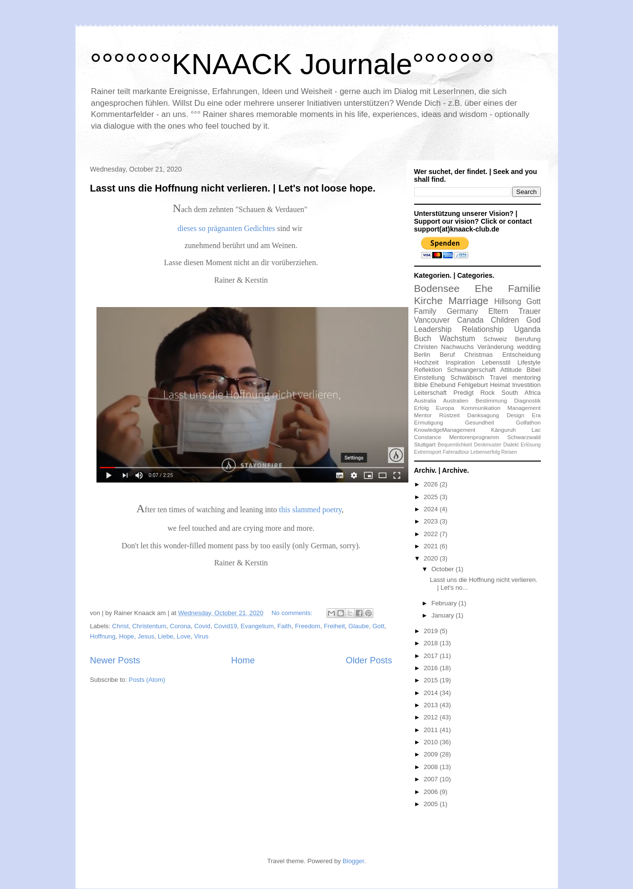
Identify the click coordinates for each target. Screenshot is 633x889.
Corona (180, 626)
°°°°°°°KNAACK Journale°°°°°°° (292, 64)
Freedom (307, 626)
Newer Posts (115, 660)
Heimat (500, 384)
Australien (455, 400)
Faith (284, 626)
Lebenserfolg (485, 452)
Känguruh (503, 429)
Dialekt (511, 444)
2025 (432, 497)
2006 (432, 791)
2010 (432, 742)
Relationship (483, 329)
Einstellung (429, 377)
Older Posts (368, 660)
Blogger (353, 861)
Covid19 (225, 626)
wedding (528, 346)
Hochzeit (426, 362)
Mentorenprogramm (474, 437)
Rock (487, 392)
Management (523, 408)
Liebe (165, 636)
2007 (432, 779)
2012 (432, 717)
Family (425, 311)
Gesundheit (479, 422)
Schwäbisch (467, 377)
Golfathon (528, 422)
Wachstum (457, 338)
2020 (432, 558)
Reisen (509, 452)
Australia (425, 400)
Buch (423, 338)
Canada (470, 320)
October (443, 569)
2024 (432, 509)
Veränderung (495, 346)
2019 (432, 631)
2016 (432, 668)
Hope (126, 636)
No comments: (292, 613)
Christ (120, 626)
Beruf (447, 354)
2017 (432, 655)
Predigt (464, 392)
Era (536, 415)
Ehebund (443, 384)
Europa (445, 408)
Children (505, 320)
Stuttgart (425, 444)
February (445, 603)
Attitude (511, 369)
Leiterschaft (430, 392)
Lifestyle (529, 362)
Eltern (498, 311)
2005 (432, 804)
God (533, 320)
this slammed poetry (310, 509)
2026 (432, 484)
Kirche (428, 300)
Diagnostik (527, 400)
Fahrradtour (455, 452)
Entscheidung (521, 354)
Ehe (484, 288)
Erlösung (530, 444)
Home (243, 660)
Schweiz (495, 339)
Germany (462, 311)
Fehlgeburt (473, 384)
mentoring (527, 377)
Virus (201, 636)
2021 (432, 546)
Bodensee (437, 288)
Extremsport (427, 452)
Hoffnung (103, 636)
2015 (432, 680)
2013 (432, 705)
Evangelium (257, 626)
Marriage (468, 300)
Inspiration (460, 362)
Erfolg (421, 408)
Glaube (358, 626)
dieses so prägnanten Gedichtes (226, 228)
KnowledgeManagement (445, 429)
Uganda (527, 329)
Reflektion (428, 369)
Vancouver (432, 320)
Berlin (422, 354)
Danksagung (483, 415)
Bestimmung (491, 400)
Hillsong (507, 301)
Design (515, 415)
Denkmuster (487, 444)
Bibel (534, 369)
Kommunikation (480, 408)
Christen (426, 346)
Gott (378, 626)
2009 (432, 754)
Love (184, 636)
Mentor (423, 415)
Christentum (149, 626)
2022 (432, 534)
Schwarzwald (524, 437)
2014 (432, 692)
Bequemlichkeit (455, 444)
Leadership (433, 329)
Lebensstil (496, 362)
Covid (202, 626)
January (443, 615)
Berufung (528, 339)
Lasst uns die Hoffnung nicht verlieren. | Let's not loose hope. (233, 188)
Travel (498, 377)
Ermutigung (428, 422)
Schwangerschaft (471, 369)
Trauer (529, 311)
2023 (432, 521)
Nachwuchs (457, 346)
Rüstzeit (449, 415)
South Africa (520, 392)
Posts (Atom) (147, 679)
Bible (421, 384)
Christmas (478, 354)
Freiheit (334, 626)
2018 (432, 643)
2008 (432, 767)
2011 (432, 730)
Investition (526, 384)
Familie (524, 288)
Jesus (146, 636)
